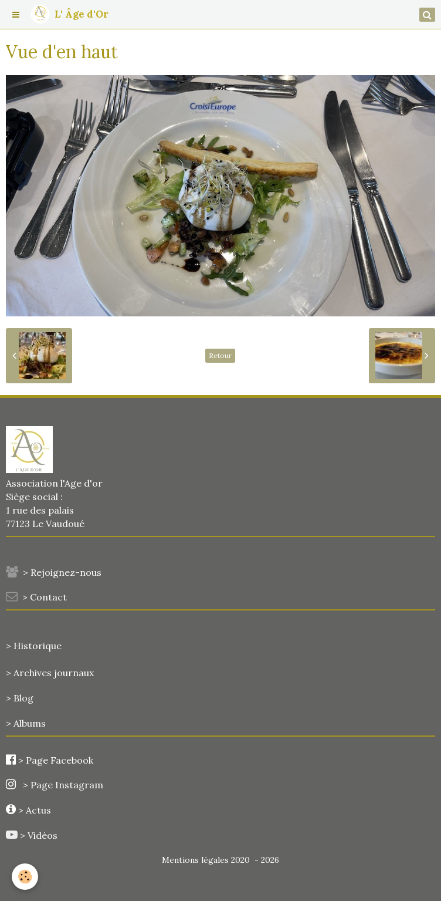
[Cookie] (25, 876)
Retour (220, 355)
